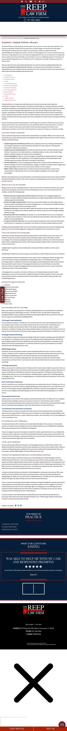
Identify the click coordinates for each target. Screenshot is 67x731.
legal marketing (40, 644)
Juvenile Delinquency (10, 83)
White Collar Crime (10, 100)
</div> (13, 724)
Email (30, 1)
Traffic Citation (9, 98)
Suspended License (10, 94)
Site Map (38, 625)
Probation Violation (10, 87)
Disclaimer (29, 625)
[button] (28, 589)
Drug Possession (9, 79)
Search (35, 1)
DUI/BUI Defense (9, 77)
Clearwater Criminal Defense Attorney (12, 38)
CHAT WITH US (17, 728)
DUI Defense (8, 75)
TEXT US (50, 728)
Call (26, 1)
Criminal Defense (10, 524)
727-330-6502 (33, 20)
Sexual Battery (8, 92)
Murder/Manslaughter (11, 85)
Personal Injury (10, 529)
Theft (6, 96)
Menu (43, 1)
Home (22, 1)
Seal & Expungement (10, 90)
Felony (6, 81)
